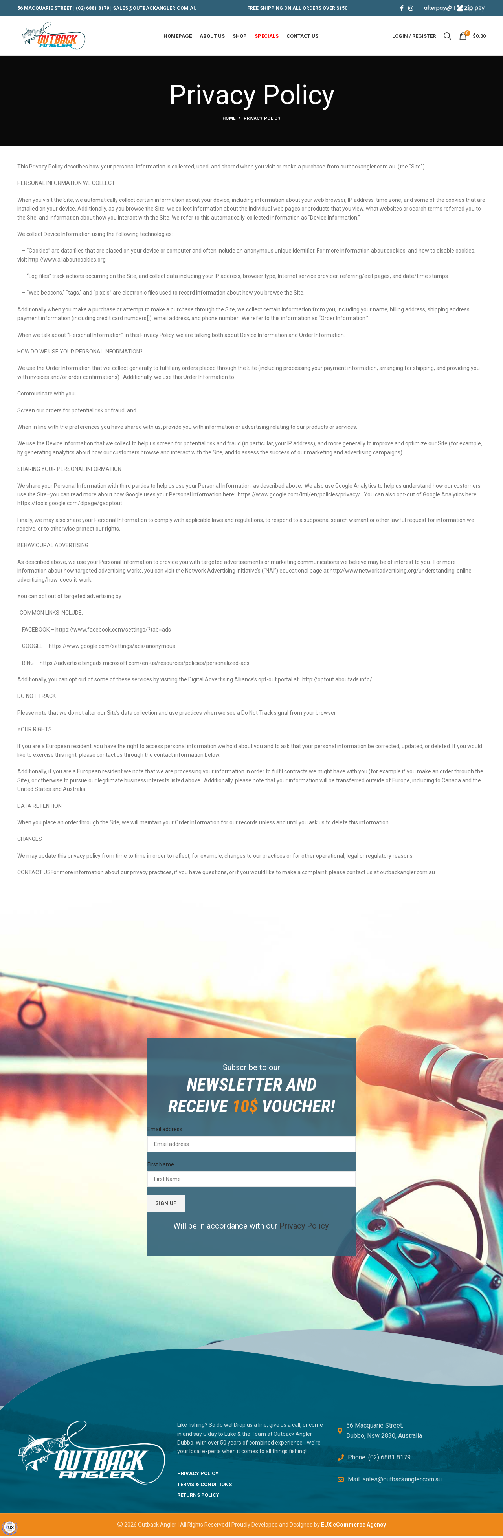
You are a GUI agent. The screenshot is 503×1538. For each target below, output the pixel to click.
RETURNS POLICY (198, 1497)
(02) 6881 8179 (92, 8)
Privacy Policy (303, 1227)
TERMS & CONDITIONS (204, 1486)
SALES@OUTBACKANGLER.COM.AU (154, 8)
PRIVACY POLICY (197, 1475)
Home (228, 120)
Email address (164, 1131)
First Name (160, 1166)
